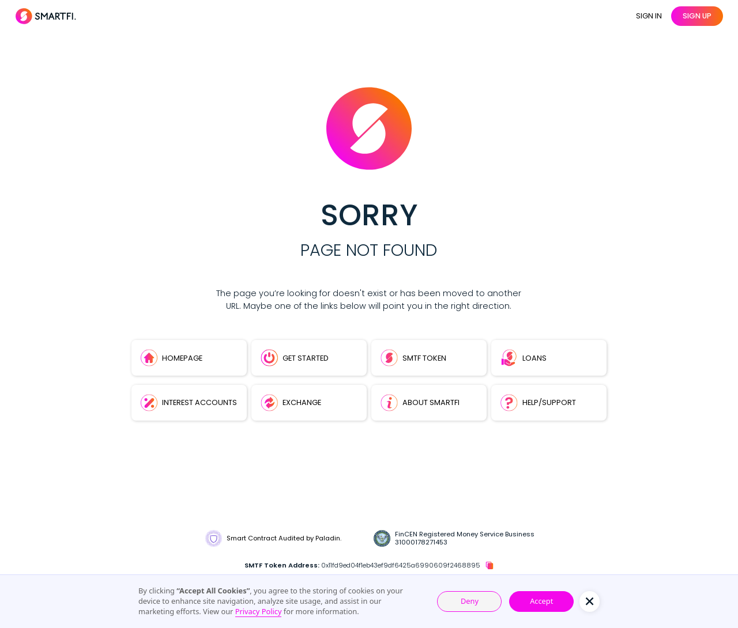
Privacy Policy (258, 611)
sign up (697, 16)
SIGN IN (649, 16)
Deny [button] (470, 601)
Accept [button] (541, 601)
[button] (589, 601)
